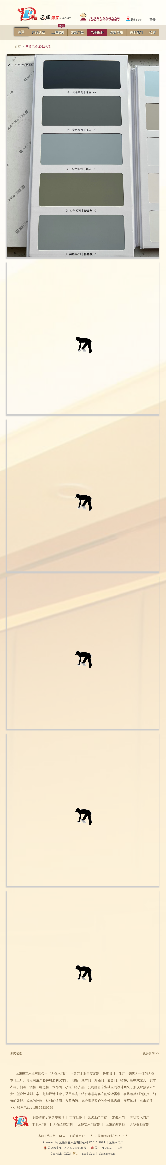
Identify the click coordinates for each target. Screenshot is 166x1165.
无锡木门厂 (116, 1142)
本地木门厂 (40, 1124)
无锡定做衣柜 (115, 1124)
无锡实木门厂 (139, 1117)
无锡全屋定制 (63, 1124)
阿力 (75, 1153)
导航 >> (133, 20)
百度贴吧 (75, 1117)
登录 (152, 20)
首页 (18, 46)
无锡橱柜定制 (139, 1124)
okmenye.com (107, 1153)
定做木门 (118, 1117)
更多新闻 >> (151, 1053)
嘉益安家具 (56, 1117)
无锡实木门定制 (89, 1124)
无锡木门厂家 (97, 1117)
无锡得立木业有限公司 (73, 1142)
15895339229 (43, 1107)
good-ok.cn (88, 1153)
